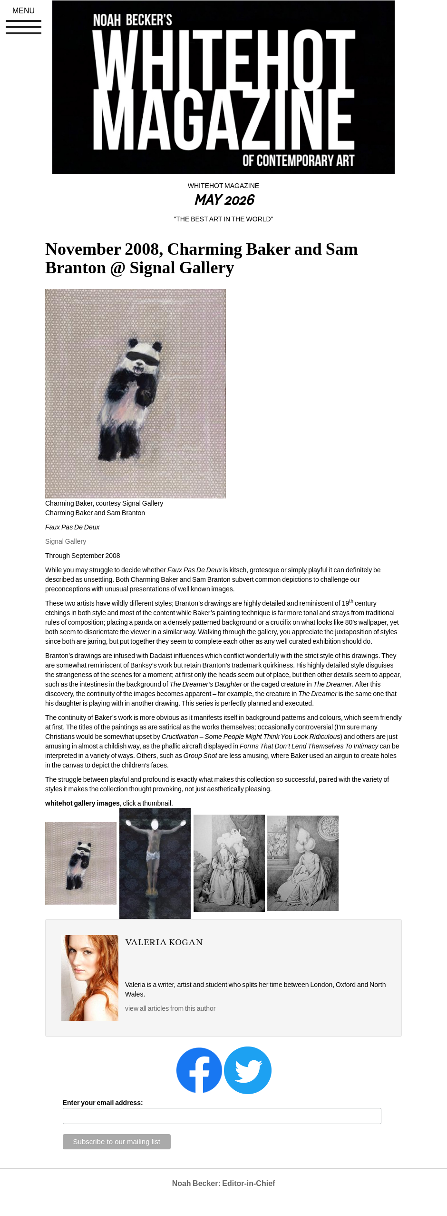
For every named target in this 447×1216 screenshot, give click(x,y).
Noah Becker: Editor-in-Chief (223, 1183)
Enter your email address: (103, 1102)
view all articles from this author (170, 1008)
